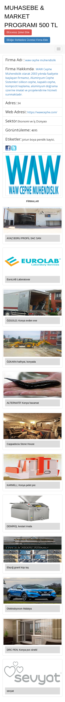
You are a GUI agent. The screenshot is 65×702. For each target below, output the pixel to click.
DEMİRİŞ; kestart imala (19, 526)
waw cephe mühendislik (40, 60)
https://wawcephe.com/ (42, 112)
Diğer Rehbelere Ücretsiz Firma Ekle (27, 40)
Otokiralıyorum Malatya (19, 608)
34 (18, 103)
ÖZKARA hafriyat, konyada (21, 361)
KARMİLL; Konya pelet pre (21, 485)
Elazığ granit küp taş (18, 567)
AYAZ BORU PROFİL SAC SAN (24, 238)
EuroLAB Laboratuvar (18, 279)
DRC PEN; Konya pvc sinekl (22, 649)
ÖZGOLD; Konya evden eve (22, 320)
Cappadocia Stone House (20, 444)
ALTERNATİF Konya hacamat (23, 402)
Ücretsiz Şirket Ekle (18, 32)
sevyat (10, 691)
